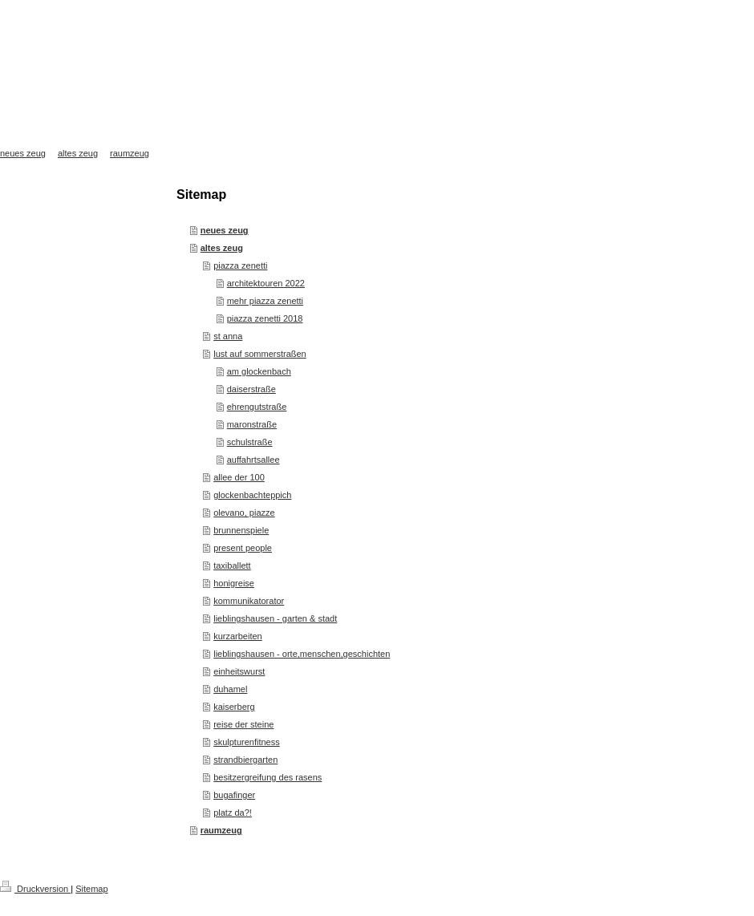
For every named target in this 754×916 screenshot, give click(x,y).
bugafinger (234, 795)
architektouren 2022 (266, 283)
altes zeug (222, 248)
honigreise (233, 583)
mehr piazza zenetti (265, 301)
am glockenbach (259, 371)
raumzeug (221, 830)
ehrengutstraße (257, 406)
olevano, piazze (243, 512)
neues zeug (225, 230)
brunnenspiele (241, 530)
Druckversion (35, 889)
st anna (227, 336)
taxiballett (231, 565)
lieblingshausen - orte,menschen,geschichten (301, 654)
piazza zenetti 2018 (265, 318)
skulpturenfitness (246, 742)
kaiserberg (233, 706)
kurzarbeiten (237, 636)
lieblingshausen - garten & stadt (275, 618)
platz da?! (232, 812)
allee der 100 (239, 477)
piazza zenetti (240, 265)
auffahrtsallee (253, 459)
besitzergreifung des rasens (267, 777)
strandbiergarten (245, 759)
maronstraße (252, 424)
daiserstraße (251, 389)
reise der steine (243, 724)
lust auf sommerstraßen (259, 354)
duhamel (230, 689)
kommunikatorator (248, 601)
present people (242, 548)
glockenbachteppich (252, 495)
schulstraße (250, 442)
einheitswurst (239, 671)
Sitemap (91, 889)
